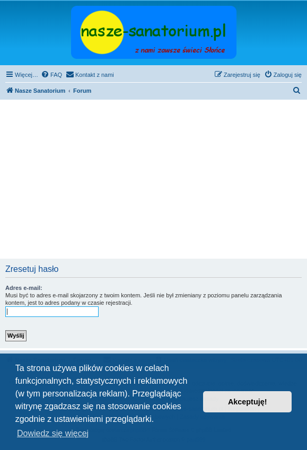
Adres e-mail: (23, 288)
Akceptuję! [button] (247, 402)
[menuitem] (51, 74)
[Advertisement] (153, 179)
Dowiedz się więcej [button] (53, 433)
